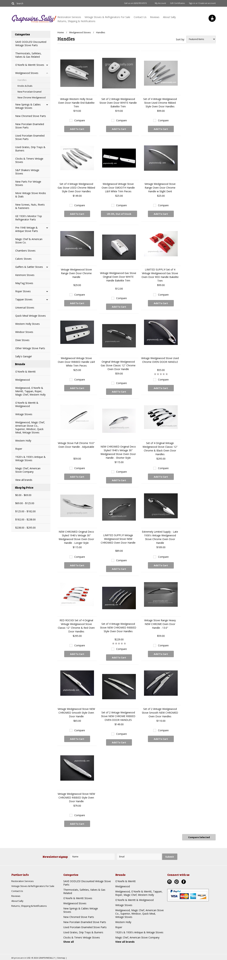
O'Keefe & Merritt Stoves (29, 65)
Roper (18, 448)
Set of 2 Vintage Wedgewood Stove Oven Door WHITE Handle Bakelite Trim (118, 102)
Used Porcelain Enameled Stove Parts (30, 137)
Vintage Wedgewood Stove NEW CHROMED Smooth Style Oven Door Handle (76, 712)
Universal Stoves (24, 307)
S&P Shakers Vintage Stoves (27, 171)
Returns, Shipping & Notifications (76, 21)
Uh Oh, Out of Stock (119, 214)
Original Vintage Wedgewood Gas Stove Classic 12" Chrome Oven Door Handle (118, 365)
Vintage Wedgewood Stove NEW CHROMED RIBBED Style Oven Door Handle (76, 797)
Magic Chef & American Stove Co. (28, 240)
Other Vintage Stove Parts (30, 348)
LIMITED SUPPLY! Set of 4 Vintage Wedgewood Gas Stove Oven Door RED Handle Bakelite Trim (160, 275)
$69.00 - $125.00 (24, 503)
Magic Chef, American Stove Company (27, 470)
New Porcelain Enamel (29, 91)
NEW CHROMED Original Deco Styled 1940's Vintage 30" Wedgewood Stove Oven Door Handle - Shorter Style (118, 452)
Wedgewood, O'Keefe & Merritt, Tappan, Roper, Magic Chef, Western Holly (30, 391)
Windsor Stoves (24, 332)
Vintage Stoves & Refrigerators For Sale (107, 17)
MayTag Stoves (24, 283)
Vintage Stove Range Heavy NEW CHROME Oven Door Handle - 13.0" (160, 624)
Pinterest (177, 881)
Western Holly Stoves (27, 323)
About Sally (169, 17)
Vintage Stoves (23, 414)
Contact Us (140, 17)
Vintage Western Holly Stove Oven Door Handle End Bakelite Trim (76, 102)
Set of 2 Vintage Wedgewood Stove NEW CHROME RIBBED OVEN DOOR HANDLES (118, 716)
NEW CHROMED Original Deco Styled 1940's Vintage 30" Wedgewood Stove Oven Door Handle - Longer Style (76, 537)
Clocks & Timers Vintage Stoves (29, 160)
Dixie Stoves (22, 340)
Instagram (170, 881)
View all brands (23, 480)
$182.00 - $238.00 (25, 519)
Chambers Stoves (25, 250)
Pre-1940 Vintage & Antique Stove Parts (26, 229)
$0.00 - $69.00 (23, 495)
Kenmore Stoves (24, 275)
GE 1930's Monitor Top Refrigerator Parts (28, 217)
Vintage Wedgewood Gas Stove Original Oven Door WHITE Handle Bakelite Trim (118, 276)
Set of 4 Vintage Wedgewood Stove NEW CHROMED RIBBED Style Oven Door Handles (118, 627)
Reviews (154, 17)
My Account (160, 3)
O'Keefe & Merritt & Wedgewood (26, 404)
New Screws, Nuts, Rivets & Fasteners (30, 206)
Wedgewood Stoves (26, 73)
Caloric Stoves (23, 258)
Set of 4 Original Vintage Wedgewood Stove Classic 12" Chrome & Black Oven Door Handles (160, 448)
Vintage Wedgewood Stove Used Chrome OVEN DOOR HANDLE (160, 360)
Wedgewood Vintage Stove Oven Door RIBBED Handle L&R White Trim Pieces (76, 361)
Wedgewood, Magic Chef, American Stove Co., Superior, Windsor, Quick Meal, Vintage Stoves (30, 427)
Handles (22, 80)
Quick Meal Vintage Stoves (30, 315)
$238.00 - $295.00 (25, 527)
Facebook (184, 881)
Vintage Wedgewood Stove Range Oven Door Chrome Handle (76, 273)
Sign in (192, 3)
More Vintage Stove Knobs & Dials (30, 194)
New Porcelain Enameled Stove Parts (29, 125)
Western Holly (23, 440)
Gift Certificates (177, 3)
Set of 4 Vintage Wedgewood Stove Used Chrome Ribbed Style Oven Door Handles (160, 102)
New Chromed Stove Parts (30, 116)
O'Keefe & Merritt (25, 371)
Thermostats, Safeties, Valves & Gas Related (28, 55)
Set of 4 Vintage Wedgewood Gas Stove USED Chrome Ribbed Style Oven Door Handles (76, 187)
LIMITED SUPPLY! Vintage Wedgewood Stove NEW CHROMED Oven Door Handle (118, 539)
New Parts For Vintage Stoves (28, 183)
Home (60, 32)
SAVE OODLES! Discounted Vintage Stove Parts (30, 43)
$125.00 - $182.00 (25, 511)
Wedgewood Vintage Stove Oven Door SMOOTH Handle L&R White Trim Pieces (118, 187)
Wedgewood (22, 379)
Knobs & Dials (25, 85)
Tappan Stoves (23, 299)
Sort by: (180, 39)
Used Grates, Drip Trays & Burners (30, 148)
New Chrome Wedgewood (32, 97)
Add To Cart (77, 129)
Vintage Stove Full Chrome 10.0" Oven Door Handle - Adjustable (76, 444)
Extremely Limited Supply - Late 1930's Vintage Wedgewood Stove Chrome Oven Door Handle (160, 537)
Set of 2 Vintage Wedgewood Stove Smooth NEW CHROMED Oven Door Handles (160, 712)
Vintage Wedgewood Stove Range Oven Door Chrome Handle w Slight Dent (160, 187)
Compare (79, 120)
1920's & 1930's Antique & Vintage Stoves (30, 458)
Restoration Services (69, 17)
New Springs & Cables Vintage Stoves (28, 106)
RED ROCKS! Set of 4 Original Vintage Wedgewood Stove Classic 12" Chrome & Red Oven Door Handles (76, 626)
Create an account (207, 3)
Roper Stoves (23, 291)
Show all (68, 941)
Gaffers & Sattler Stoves (29, 267)
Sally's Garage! (23, 356)
